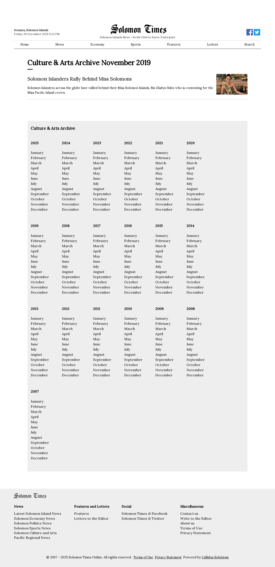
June (34, 178)
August (36, 189)
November (39, 204)
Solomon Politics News (33, 523)
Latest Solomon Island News (37, 513)
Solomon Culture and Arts (35, 533)
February (38, 158)
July (34, 183)
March (36, 163)
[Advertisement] (75, 11)
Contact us (189, 513)
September (40, 194)
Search (249, 44)
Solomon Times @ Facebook (144, 513)
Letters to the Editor (91, 518)
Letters (212, 44)
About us (187, 523)
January (37, 152)
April (34, 168)
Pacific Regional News (32, 537)
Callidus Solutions (215, 557)
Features (173, 44)
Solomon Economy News (34, 518)
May (34, 173)
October (38, 199)
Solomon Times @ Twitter (143, 518)
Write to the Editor (196, 518)
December (39, 209)
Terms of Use (191, 528)
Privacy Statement (195, 533)
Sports (136, 44)
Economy (97, 44)
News (59, 44)
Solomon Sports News (32, 528)
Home (24, 44)
